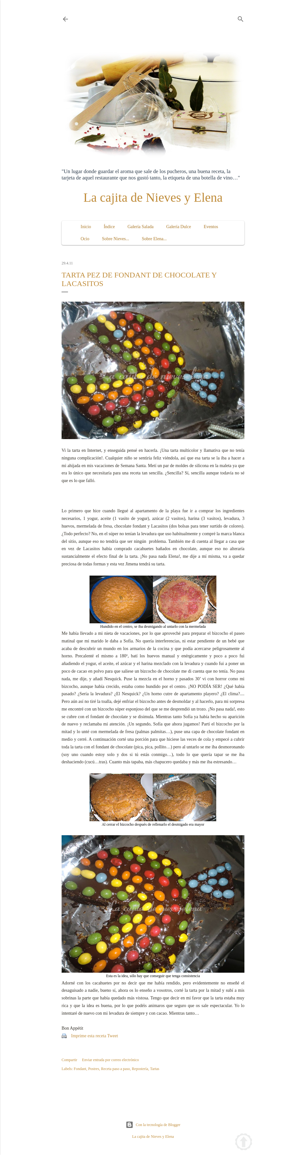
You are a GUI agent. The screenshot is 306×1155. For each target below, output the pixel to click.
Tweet (112, 1035)
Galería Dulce (178, 226)
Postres (93, 1069)
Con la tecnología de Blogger (153, 1125)
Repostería (140, 1069)
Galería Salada (141, 226)
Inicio (86, 226)
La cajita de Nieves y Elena (153, 197)
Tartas (154, 1069)
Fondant (80, 1069)
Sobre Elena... (154, 238)
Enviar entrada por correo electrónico (110, 1060)
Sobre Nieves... (115, 238)
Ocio (85, 238)
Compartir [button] (69, 1060)
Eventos (211, 226)
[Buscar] (240, 17)
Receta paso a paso (115, 1069)
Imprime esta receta (88, 1035)
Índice (109, 226)
